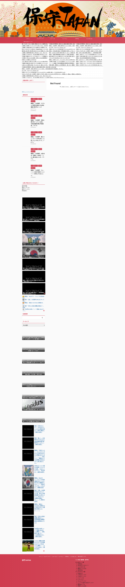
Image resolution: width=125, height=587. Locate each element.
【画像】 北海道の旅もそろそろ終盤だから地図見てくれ (34, 47)
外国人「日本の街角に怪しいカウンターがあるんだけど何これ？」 (89, 56)
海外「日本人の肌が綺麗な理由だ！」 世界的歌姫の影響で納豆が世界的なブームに (89, 52)
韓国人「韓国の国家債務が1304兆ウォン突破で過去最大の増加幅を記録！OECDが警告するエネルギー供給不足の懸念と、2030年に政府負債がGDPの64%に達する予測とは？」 (62, 54)
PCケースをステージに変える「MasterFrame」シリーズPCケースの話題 (35, 49)
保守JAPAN (26, 548)
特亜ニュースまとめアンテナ (86, 581)
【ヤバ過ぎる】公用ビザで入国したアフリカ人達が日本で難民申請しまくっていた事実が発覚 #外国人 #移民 (35, 61)
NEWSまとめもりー (83, 553)
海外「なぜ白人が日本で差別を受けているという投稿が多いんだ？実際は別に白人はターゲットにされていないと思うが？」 (62, 52)
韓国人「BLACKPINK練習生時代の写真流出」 (86, 58)
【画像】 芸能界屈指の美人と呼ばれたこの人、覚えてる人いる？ (35, 52)
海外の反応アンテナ (28, 41)
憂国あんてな (81, 572)
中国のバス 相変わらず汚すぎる (29, 59)
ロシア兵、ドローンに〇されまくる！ (57, 47)
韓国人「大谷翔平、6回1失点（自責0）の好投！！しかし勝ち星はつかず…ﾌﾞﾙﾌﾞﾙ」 (38, 151)
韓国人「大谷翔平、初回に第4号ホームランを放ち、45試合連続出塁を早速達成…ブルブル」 (62, 45)
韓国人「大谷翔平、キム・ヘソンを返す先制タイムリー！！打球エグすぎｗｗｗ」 (38, 165)
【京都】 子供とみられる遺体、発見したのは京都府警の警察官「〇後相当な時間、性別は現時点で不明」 (35, 58)
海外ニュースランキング (28, 91)
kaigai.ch (80, 560)
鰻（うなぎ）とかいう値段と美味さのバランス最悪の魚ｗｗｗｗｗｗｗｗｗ (35, 44)
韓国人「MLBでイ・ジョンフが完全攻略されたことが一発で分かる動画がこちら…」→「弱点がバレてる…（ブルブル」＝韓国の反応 (89, 54)
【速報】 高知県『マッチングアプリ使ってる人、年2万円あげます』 (35, 45)
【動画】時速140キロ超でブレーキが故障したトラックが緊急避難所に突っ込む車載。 (35, 63)
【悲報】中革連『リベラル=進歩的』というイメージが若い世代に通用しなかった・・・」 (62, 61)
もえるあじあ (89, 38)
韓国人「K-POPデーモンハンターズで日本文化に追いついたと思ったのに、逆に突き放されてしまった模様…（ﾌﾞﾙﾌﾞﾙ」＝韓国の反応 (89, 65)
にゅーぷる (52, 38)
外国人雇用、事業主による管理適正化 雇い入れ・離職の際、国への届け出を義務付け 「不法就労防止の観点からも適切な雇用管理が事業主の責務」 (62, 65)
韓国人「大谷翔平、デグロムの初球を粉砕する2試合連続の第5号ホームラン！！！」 (38, 105)
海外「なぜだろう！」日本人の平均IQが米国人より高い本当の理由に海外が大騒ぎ (89, 59)
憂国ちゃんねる (82, 556)
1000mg (77, 38)
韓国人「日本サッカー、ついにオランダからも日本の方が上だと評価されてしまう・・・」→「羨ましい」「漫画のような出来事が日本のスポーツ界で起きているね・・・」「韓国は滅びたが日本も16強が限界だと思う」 (62, 59)
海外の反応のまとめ (83, 575)
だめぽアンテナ (82, 562)
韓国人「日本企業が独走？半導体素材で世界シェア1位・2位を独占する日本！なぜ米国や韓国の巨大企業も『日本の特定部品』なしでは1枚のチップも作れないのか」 (62, 51)
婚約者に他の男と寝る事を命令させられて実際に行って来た (35, 51)
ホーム (28, 38)
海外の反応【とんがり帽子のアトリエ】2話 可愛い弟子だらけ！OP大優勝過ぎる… (62, 56)
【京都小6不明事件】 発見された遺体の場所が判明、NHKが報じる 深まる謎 (62, 44)
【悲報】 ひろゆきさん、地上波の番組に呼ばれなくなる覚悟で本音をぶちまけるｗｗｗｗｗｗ (35, 54)
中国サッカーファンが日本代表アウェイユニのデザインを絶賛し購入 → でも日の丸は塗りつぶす (62, 49)
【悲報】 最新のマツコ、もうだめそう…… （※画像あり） (35, 56)
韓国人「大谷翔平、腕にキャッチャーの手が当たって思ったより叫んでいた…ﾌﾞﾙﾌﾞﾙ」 (38, 136)
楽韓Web (80, 557)
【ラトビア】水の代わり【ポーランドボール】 (59, 58)
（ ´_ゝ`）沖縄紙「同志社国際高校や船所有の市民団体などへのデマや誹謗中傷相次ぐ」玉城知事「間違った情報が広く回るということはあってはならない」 (62, 63)
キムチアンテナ (40, 38)
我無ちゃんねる (82, 573)
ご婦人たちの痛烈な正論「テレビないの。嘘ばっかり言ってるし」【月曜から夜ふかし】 (35, 65)
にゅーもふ (64, 38)
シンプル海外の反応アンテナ (86, 570)
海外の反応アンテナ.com (84, 580)
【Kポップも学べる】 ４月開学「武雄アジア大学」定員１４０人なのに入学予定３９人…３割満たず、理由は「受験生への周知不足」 (89, 51)
